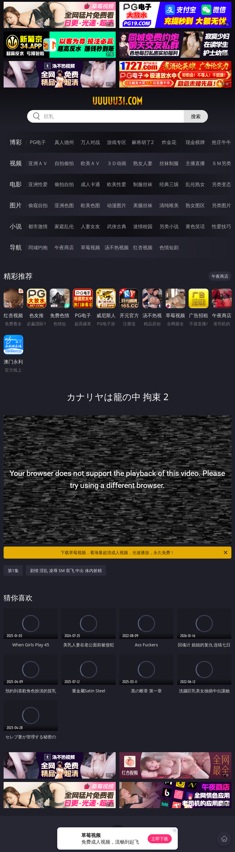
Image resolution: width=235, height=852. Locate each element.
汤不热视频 (117, 247)
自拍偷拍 (64, 163)
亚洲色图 (64, 205)
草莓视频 (90, 247)
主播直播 (195, 163)
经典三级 (169, 184)
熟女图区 (195, 205)
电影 (16, 184)
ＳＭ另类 (221, 163)
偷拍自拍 (64, 184)
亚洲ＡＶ (38, 163)
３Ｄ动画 (116, 163)
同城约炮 (38, 247)
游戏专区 (116, 142)
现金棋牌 (195, 142)
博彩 (16, 142)
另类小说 (169, 226)
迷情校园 (142, 226)
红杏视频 (142, 247)
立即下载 (159, 838)
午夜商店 (64, 247)
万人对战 (90, 142)
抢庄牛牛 (221, 142)
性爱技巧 (221, 226)
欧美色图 (90, 205)
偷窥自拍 (38, 205)
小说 (16, 226)
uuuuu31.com (117, 101)
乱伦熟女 (195, 184)
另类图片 (221, 205)
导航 (16, 247)
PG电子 (38, 142)
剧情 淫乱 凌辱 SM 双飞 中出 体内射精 (66, 570)
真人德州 (64, 142)
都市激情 (38, 226)
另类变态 (221, 184)
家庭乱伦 (64, 226)
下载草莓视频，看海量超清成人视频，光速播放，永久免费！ (144, 552)
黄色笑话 (195, 226)
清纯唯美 (169, 205)
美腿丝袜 (142, 205)
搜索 (196, 116)
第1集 (13, 570)
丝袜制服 (169, 163)
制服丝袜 (142, 184)
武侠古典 (116, 226)
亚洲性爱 (38, 184)
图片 (16, 205)
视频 (16, 163)
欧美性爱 (116, 184)
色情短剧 (169, 247)
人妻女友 (90, 226)
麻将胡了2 (143, 142)
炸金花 (169, 142)
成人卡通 (90, 184)
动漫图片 (116, 205)
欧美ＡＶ (90, 163)
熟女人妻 (142, 163)
